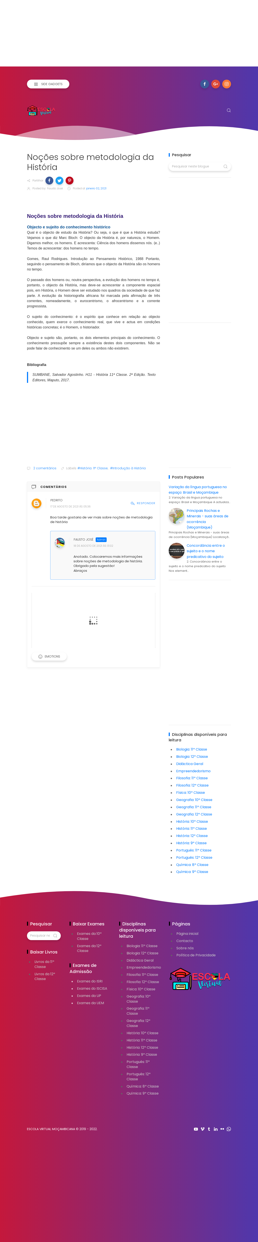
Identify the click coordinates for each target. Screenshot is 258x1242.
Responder (142, 503)
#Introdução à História (128, 468)
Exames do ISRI (89, 981)
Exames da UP (89, 995)
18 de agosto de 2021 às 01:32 (93, 546)
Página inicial (187, 933)
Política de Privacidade (196, 955)
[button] (49, 181)
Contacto (184, 940)
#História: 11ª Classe (92, 468)
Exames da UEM (90, 1002)
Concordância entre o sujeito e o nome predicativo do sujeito (206, 551)
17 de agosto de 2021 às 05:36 (70, 507)
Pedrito (56, 500)
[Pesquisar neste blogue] (200, 166)
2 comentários (44, 468)
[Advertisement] (129, 35)
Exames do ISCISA (92, 988)
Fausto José (83, 540)
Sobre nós (185, 948)
